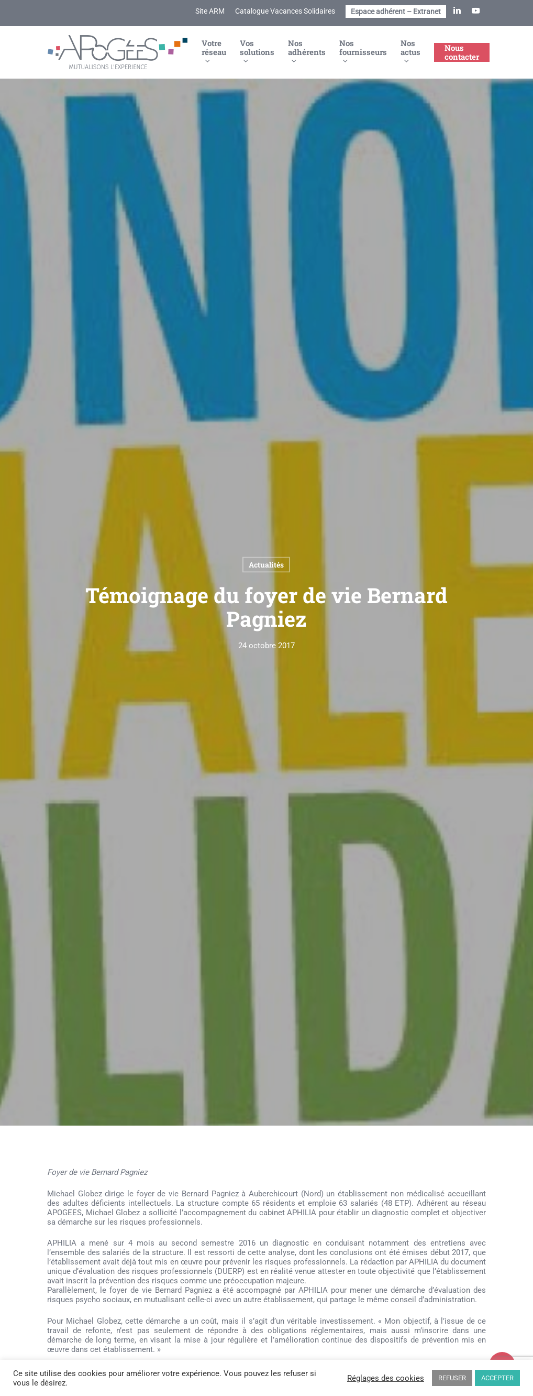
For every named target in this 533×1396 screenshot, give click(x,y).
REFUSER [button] (452, 1378)
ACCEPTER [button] (497, 1378)
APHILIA (301, 1212)
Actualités (266, 565)
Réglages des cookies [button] (385, 1378)
